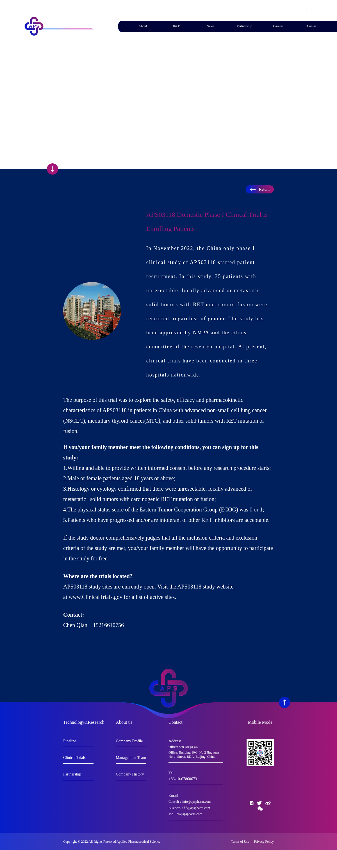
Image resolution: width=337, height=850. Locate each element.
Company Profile (129, 741)
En (311, 10)
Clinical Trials (74, 758)
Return (260, 189)
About (142, 26)
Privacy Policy (264, 842)
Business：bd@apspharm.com (189, 808)
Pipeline (69, 741)
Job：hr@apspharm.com (185, 814)
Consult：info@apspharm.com (189, 802)
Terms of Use (241, 842)
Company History (130, 774)
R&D (176, 26)
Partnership (244, 26)
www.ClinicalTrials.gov (95, 597)
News (210, 26)
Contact (312, 26)
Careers (278, 26)
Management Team (131, 758)
